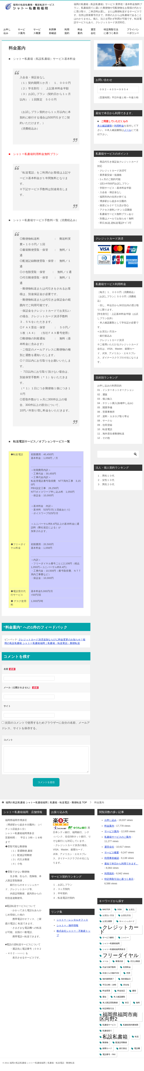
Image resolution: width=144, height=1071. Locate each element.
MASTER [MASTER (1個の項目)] (106, 909)
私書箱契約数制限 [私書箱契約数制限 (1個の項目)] (130, 1025)
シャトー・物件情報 (67, 925)
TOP (46, 802)
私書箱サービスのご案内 (117, 837)
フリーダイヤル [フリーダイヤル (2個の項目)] (121, 955)
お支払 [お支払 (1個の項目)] (131, 909)
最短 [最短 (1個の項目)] (104, 997)
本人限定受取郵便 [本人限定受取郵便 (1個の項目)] (110, 1003)
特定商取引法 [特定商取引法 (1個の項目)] (108, 1008)
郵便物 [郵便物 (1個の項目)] (105, 1042)
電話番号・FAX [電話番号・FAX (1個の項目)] (109, 1054)
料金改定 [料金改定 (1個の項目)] (121, 991)
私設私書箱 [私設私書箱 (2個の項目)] (115, 1036)
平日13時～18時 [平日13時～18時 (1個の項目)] (109, 985)
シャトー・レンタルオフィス (72, 919)
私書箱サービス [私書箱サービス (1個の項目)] (109, 1025)
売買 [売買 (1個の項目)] (128, 973)
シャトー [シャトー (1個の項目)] (125, 937)
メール (127, 130)
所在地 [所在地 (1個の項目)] (126, 985)
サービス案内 (21, 31)
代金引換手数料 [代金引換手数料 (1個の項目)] (109, 967)
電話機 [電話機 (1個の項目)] (137, 1048)
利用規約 (66, 31)
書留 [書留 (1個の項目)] (134, 991)
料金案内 (80, 31)
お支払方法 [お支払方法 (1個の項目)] (126, 915)
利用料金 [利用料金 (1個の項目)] (127, 967)
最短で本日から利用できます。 (121, 863)
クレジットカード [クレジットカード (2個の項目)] (119, 929)
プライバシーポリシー (133, 31)
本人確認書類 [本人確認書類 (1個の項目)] (119, 997)
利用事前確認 (52, 31)
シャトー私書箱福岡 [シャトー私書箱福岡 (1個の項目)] (111, 943)
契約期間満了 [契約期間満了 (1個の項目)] (108, 979)
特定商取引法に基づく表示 (111, 31)
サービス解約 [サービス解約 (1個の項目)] (108, 937)
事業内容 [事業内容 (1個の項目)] (119, 961)
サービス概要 (37, 31)
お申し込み (7, 31)
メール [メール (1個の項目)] (105, 961)
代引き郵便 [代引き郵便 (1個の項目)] (135, 961)
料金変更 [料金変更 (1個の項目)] (106, 991)
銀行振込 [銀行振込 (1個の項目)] (123, 1048)
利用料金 (119, 125)
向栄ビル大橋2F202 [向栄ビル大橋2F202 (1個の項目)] (111, 973)
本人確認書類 (104, 125)
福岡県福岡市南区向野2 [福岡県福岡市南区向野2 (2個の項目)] (119, 1016)
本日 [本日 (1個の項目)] (127, 1003)
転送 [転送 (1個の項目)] (137, 1037)
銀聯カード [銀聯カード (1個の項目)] (107, 1048)
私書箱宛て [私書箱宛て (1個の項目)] (107, 1031)
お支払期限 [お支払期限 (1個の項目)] (107, 921)
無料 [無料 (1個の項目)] (138, 1003)
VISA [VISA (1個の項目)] (119, 909)
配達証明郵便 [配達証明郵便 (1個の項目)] (121, 1042)
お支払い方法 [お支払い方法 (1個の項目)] (108, 915)
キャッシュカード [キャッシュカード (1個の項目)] (126, 921)
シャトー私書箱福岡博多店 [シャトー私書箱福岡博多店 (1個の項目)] (114, 949)
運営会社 (93, 31)
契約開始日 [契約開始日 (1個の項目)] (126, 979)
